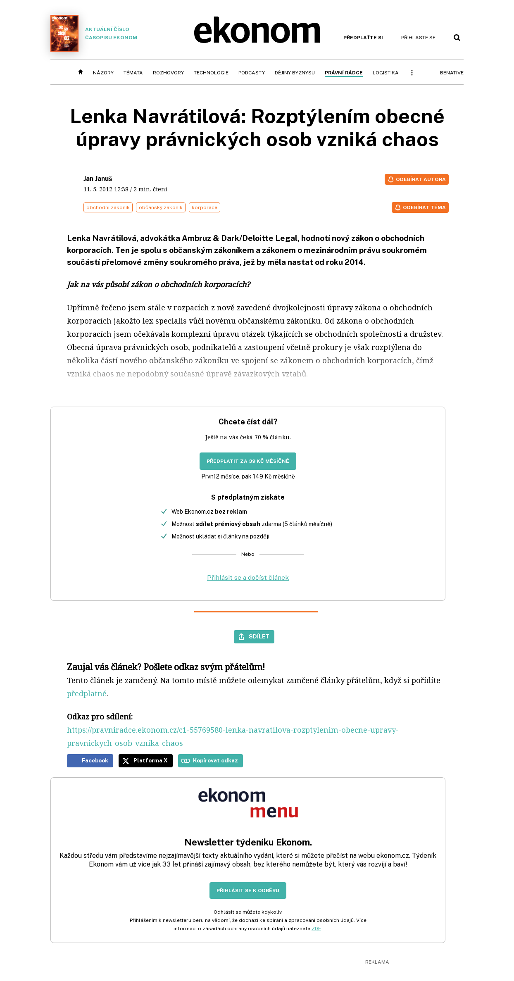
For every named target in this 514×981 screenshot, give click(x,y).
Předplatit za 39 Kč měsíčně (248, 461)
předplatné (87, 693)
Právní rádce (344, 73)
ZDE (316, 928)
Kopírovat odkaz (215, 760)
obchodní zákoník (108, 207)
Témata (133, 73)
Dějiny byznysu (295, 73)
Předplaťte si (363, 37)
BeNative (452, 73)
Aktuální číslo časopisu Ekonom (93, 33)
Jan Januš (97, 179)
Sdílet (259, 636)
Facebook (95, 760)
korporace (204, 207)
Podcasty (251, 73)
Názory (103, 73)
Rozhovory (168, 73)
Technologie (211, 73)
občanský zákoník (161, 207)
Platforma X (150, 760)
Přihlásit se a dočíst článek (248, 577)
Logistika (386, 73)
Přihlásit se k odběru (248, 890)
